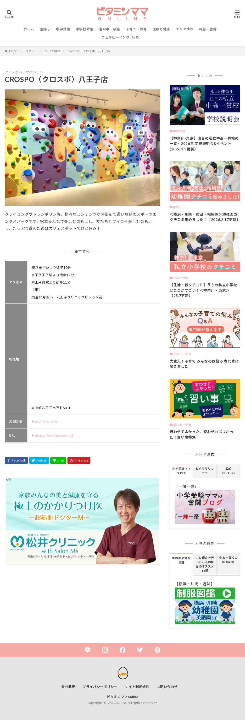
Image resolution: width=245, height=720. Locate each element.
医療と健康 (161, 29)
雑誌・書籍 (208, 29)
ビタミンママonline (122, 697)
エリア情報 (185, 29)
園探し (45, 29)
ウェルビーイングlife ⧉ (120, 37)
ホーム (28, 29)
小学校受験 (85, 29)
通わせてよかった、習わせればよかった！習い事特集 (202, 434)
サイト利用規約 (137, 687)
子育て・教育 (136, 29)
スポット (32, 51)
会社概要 (68, 687)
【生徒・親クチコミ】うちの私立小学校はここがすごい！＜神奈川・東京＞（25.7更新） (203, 290)
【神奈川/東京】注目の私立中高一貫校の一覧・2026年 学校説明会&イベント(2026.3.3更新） (204, 143)
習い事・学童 (109, 29)
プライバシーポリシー (100, 687)
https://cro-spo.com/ (52, 436)
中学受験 (63, 29)
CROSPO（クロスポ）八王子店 (88, 51)
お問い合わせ (167, 687)
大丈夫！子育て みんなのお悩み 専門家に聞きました (204, 364)
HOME (14, 51)
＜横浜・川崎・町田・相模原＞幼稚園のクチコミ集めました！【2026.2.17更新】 (205, 217)
